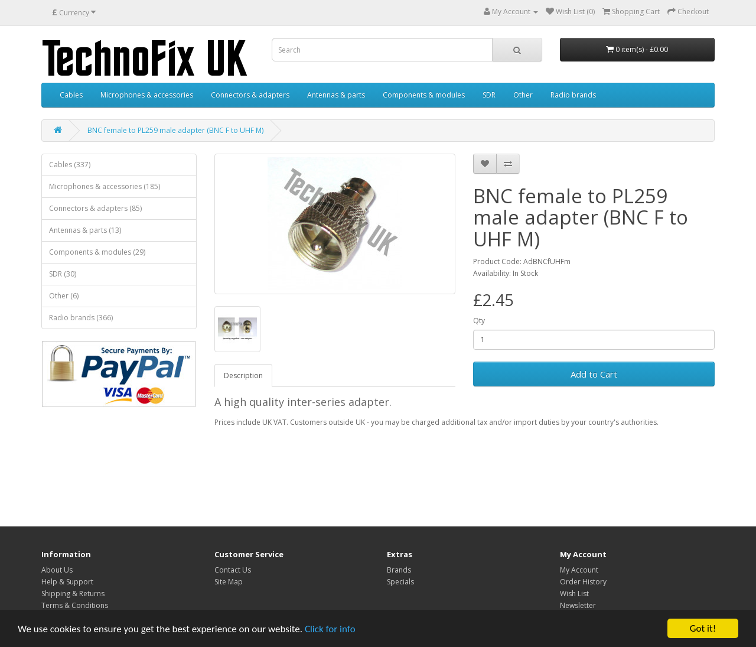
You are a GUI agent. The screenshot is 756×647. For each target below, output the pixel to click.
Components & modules (424, 95)
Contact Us (232, 570)
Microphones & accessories (146, 95)
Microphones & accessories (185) (104, 186)
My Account (579, 570)
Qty (479, 321)
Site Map (228, 582)
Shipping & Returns (73, 594)
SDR (489, 95)
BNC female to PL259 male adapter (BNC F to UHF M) (175, 130)
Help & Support (67, 582)
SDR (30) (62, 274)
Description (243, 375)
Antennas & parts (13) (85, 230)
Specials (400, 582)
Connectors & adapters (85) (95, 208)
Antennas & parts (336, 95)
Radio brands (573, 95)
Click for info (330, 629)
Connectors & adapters (250, 95)
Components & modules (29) (97, 252)
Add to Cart (594, 374)
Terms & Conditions (74, 605)
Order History (583, 582)
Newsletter (578, 605)
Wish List (574, 594)
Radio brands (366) (81, 318)
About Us (57, 570)
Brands (399, 570)
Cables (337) (69, 165)
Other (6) (64, 296)
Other (523, 95)
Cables (71, 95)
